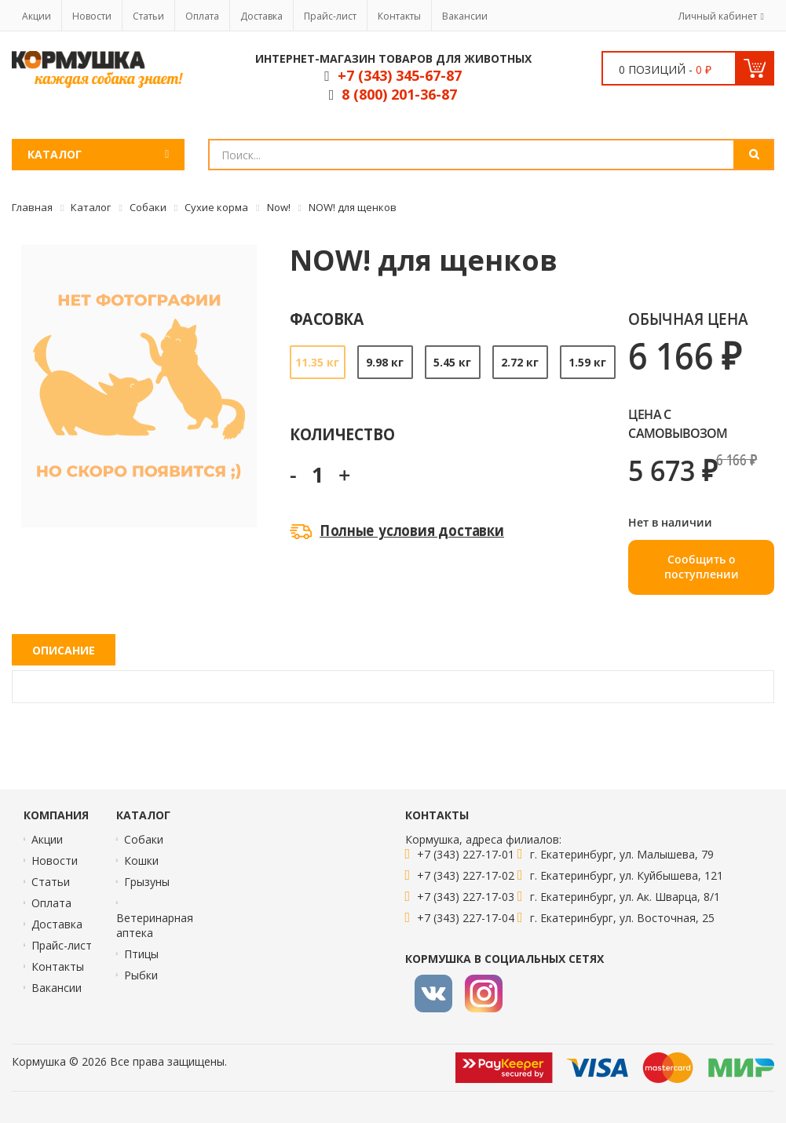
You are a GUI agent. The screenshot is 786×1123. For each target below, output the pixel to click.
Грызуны (147, 881)
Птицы (141, 953)
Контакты (399, 16)
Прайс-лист (330, 16)
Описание (63, 650)
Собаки (143, 839)
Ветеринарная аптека (154, 925)
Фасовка (327, 318)
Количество (342, 433)
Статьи (148, 16)
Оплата (202, 16)
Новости (92, 16)
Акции (36, 16)
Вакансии (465, 16)
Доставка (261, 16)
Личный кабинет (717, 16)
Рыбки (141, 975)
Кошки (141, 860)
